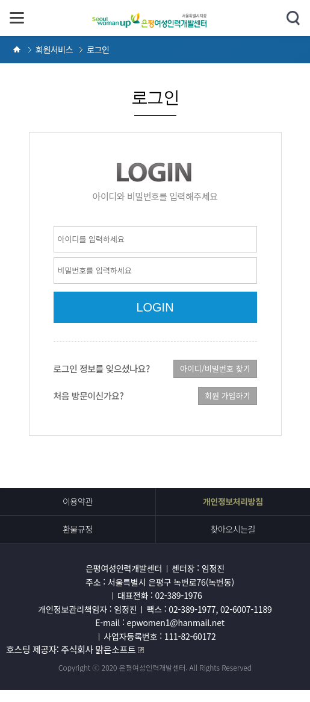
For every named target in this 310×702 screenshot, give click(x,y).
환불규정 (78, 529)
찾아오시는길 (232, 529)
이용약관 (78, 501)
